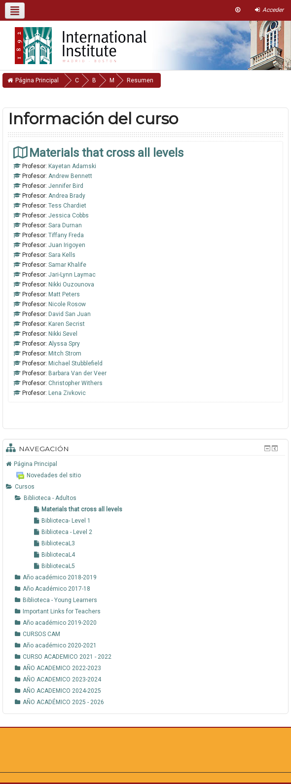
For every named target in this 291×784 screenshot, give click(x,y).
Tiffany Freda (66, 235)
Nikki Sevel (62, 333)
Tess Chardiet (67, 205)
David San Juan (69, 314)
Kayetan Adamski (72, 166)
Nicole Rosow (67, 304)
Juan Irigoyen (66, 245)
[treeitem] (145, 464)
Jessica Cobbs (68, 215)
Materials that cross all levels (106, 152)
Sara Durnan (65, 225)
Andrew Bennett (70, 176)
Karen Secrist (66, 324)
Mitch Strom (64, 353)
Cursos (25, 486)
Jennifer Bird (65, 185)
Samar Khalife (67, 264)
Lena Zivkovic (67, 393)
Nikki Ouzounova (71, 284)
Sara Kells (61, 254)
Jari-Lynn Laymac (72, 274)
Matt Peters (64, 294)
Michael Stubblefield (75, 363)
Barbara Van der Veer (77, 373)
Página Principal (35, 464)
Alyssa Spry (64, 343)
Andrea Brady (66, 195)
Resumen (140, 80)
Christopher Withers (75, 383)
